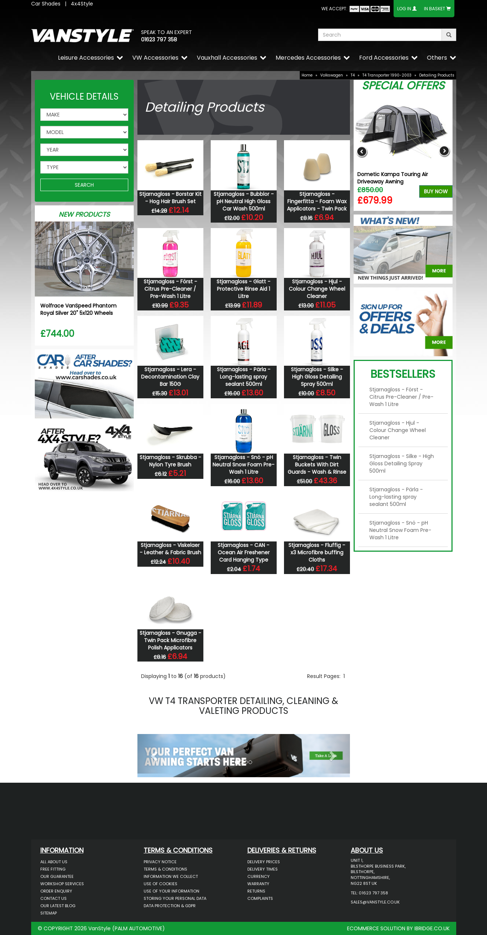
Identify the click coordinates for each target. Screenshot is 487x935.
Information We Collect (171, 876)
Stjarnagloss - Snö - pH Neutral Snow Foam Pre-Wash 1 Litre (243, 465)
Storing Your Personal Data (175, 898)
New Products (84, 214)
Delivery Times (262, 869)
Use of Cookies (160, 884)
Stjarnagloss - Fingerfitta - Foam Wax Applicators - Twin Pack (317, 201)
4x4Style (82, 3)
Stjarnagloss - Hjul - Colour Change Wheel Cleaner (317, 289)
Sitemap (48, 913)
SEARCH (84, 185)
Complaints (260, 898)
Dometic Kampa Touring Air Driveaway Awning (392, 178)
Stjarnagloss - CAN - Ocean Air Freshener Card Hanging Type (244, 552)
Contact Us (53, 898)
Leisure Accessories (86, 57)
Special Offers (403, 85)
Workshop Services (62, 884)
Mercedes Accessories (308, 57)
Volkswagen (331, 75)
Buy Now (436, 191)
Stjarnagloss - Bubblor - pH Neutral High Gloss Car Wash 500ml (244, 201)
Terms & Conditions (165, 869)
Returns (256, 891)
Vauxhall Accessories (227, 57)
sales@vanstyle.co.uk (375, 902)
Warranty (258, 884)
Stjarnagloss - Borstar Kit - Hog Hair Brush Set (170, 197)
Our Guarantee (57, 876)
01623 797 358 (159, 39)
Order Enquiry (56, 891)
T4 (353, 75)
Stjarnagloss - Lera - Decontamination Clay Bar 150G (170, 377)
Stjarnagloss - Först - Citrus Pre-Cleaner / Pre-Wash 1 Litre (170, 289)
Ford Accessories (384, 57)
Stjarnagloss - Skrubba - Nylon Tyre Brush (170, 461)
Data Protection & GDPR (170, 906)
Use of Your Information (171, 891)
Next (444, 151)
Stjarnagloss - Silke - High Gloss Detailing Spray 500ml (317, 377)
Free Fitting (53, 869)
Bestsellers (402, 374)
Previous (361, 151)
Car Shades (45, 3)
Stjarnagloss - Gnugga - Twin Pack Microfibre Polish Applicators (170, 640)
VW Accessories (155, 57)
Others (437, 57)
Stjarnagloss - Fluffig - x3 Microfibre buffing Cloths (316, 552)
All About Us (53, 862)
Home (307, 75)
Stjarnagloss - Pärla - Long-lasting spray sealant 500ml (243, 377)
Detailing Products (436, 75)
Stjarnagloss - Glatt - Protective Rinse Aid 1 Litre (243, 289)
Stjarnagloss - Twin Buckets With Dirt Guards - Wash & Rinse (317, 465)
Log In (404, 8)
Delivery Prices (263, 862)
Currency (258, 876)
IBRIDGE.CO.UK (432, 928)
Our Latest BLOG (57, 906)
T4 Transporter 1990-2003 (387, 75)
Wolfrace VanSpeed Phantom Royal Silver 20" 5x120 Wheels (78, 309)
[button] (153, 754)
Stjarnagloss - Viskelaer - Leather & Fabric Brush (170, 548)
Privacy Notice (160, 862)
